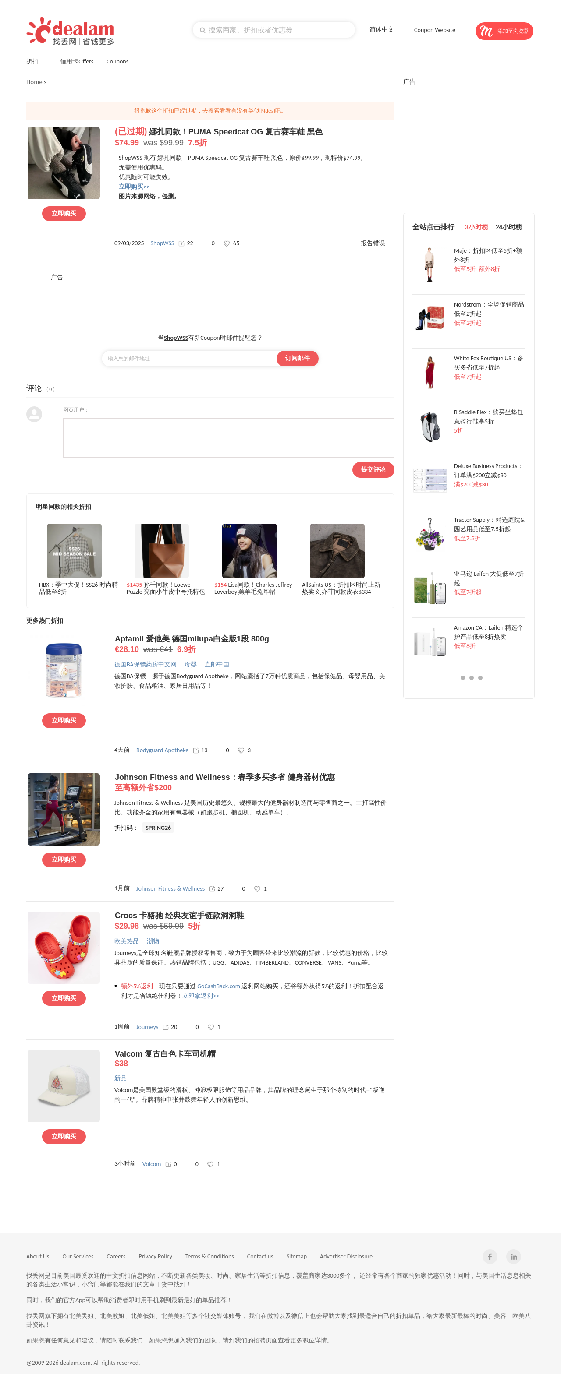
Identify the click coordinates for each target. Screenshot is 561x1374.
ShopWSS (162, 243)
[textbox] (274, 30)
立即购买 (64, 213)
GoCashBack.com (218, 986)
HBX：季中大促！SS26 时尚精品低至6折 (78, 588)
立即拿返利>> (200, 996)
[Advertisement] (210, 301)
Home (34, 82)
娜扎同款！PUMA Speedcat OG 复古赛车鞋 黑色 (254, 137)
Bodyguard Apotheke (162, 750)
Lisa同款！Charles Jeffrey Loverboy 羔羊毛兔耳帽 (253, 588)
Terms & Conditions (209, 1256)
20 (170, 1027)
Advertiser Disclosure (346, 1256)
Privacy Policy (155, 1256)
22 (185, 243)
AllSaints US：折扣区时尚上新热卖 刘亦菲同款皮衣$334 (341, 588)
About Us (38, 1256)
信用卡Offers (76, 61)
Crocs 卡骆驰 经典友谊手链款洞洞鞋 (254, 921)
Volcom (151, 1164)
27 (216, 888)
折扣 (36, 60)
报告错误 (373, 243)
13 (200, 750)
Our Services (78, 1256)
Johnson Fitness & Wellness (170, 888)
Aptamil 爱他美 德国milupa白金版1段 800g (254, 644)
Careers (116, 1256)
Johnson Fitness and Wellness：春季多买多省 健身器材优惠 (254, 783)
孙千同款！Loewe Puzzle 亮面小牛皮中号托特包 (166, 588)
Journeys (147, 1027)
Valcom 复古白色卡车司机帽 (254, 1059)
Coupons (122, 60)
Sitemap (297, 1256)
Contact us (260, 1256)
